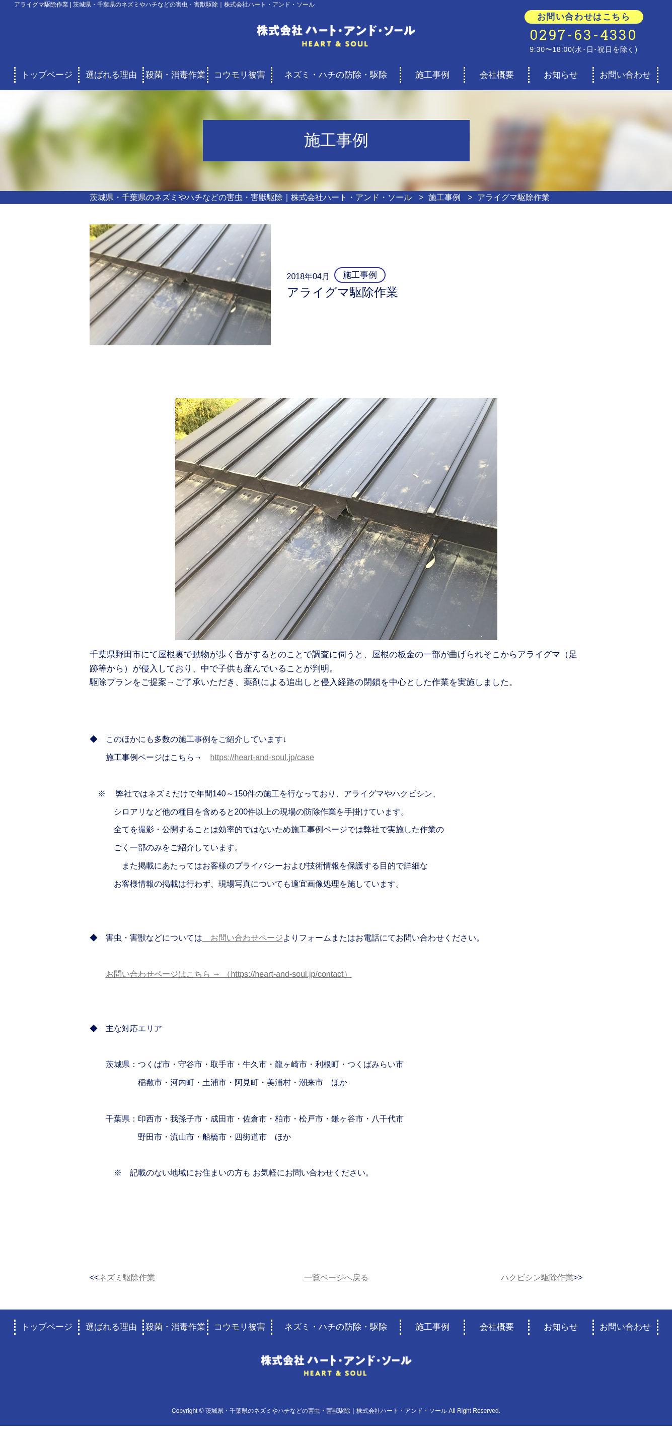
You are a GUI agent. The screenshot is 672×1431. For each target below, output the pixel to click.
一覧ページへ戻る (336, 1277)
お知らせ (561, 75)
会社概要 (497, 75)
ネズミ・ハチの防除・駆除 (335, 75)
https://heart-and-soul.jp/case (262, 757)
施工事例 (432, 75)
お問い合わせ (625, 75)
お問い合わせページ (242, 938)
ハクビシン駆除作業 (537, 1277)
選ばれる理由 (111, 75)
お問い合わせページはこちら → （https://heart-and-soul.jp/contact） (229, 974)
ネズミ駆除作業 (127, 1277)
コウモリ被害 (239, 75)
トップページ (46, 75)
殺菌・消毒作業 (175, 75)
